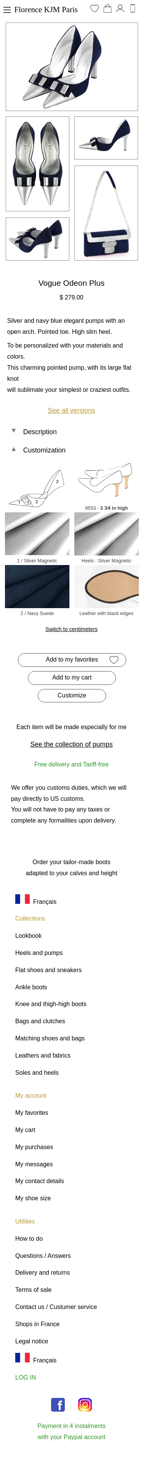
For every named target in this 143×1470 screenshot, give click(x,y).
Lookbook (28, 935)
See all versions (71, 410)
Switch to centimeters (71, 629)
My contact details (39, 1181)
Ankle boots (31, 987)
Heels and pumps (39, 953)
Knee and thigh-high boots (51, 1004)
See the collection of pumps (71, 744)
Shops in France (37, 1324)
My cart (25, 1130)
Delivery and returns (42, 1272)
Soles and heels (37, 1072)
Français (35, 901)
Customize (72, 695)
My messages (34, 1164)
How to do (29, 1238)
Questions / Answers (43, 1256)
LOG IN (25, 1377)
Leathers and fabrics (43, 1055)
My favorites (31, 1112)
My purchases (34, 1147)
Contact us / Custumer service (56, 1307)
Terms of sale (33, 1289)
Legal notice (31, 1341)
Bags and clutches (40, 1021)
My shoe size (33, 1198)
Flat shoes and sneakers (48, 970)
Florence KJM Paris (46, 9)
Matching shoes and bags (50, 1038)
